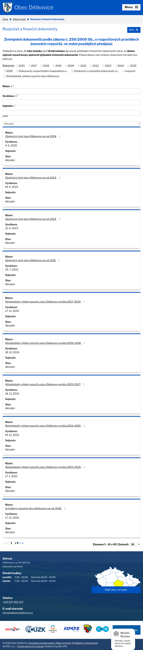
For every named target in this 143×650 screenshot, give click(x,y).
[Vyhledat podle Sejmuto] (71, 113)
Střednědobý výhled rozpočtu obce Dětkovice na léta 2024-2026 (45, 425)
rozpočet (130, 70)
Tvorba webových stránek (30, 645)
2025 (133, 65)
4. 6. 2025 (11, 145)
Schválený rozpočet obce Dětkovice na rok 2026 (35, 508)
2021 (83, 65)
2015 (22, 65)
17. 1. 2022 (11, 476)
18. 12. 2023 (12, 393)
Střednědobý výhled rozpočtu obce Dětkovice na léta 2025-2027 (45, 384)
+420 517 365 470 (13, 602)
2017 (34, 65)
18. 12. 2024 (12, 352)
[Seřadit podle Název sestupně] (13, 86)
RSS (134, 29)
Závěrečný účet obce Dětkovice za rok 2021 (33, 260)
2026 (9, 70)
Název (7, 86)
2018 (46, 65)
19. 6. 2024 (11, 186)
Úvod (5, 19)
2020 (71, 65)
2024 (121, 65)
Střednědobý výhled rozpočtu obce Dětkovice (32, 76)
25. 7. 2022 (11, 269)
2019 (58, 65)
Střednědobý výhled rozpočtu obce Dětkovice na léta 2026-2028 (45, 343)
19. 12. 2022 (12, 435)
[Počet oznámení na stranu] (135, 544)
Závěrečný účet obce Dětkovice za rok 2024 (33, 136)
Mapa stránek (63, 642)
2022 (95, 65)
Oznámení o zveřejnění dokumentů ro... (96, 70)
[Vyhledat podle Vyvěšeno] (71, 102)
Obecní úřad (19, 19)
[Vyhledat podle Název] (71, 91)
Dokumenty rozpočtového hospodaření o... (43, 70)
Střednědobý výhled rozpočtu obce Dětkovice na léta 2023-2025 (45, 467)
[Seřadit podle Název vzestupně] (13, 84)
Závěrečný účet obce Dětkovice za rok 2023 (33, 177)
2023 (108, 65)
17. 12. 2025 (12, 310)
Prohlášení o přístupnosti (85, 642)
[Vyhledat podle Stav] (71, 123)
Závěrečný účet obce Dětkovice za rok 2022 (33, 219)
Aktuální (10, 160)
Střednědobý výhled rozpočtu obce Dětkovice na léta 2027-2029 (45, 301)
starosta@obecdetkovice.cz (18, 612)
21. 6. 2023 (11, 228)
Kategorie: (9, 65)
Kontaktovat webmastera (42, 642)
